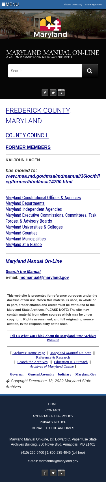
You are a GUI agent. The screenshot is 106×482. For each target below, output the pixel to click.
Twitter (53, 92)
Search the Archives (33, 362)
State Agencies (93, 4)
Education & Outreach (71, 362)
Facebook (45, 92)
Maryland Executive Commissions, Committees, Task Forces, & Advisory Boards (51, 218)
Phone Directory (73, 4)
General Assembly (41, 374)
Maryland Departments (25, 203)
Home (53, 404)
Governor (17, 374)
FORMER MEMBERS (28, 147)
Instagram (61, 92)
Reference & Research (53, 357)
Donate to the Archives (53, 428)
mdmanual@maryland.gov (44, 277)
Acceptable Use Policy (53, 416)
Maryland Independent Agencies (34, 209)
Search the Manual (23, 271)
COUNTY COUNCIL (27, 135)
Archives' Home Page (28, 353)
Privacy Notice (53, 422)
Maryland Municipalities (26, 239)
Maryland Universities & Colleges (34, 227)
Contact (53, 410)
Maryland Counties (22, 233)
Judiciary (64, 374)
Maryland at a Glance (24, 244)
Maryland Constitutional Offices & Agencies (43, 197)
